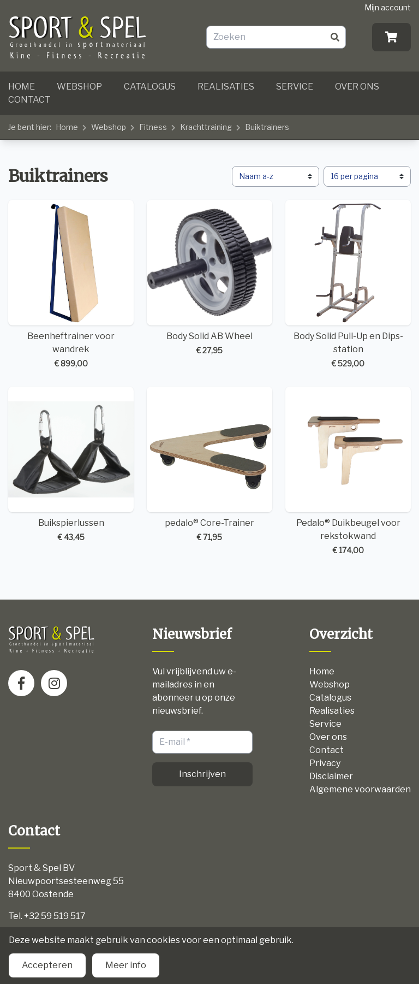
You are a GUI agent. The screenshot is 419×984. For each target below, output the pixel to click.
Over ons (357, 86)
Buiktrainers (267, 127)
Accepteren (47, 965)
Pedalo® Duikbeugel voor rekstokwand (348, 471)
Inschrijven (202, 774)
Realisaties (225, 86)
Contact (29, 99)
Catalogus (150, 86)
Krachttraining (206, 127)
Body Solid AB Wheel (209, 278)
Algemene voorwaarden (360, 789)
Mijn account (387, 7)
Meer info (125, 965)
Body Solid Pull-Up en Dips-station (348, 284)
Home (21, 86)
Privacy (324, 763)
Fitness (153, 127)
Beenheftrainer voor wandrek (71, 284)
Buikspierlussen (71, 465)
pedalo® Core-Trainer (209, 465)
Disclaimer (331, 776)
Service (294, 86)
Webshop (79, 86)
